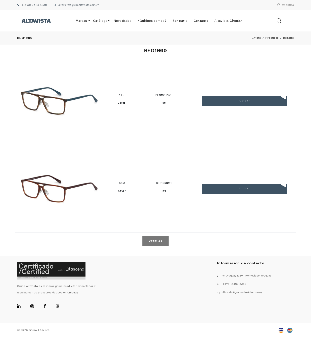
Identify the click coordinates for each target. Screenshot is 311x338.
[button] (59, 101)
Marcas (83, 21)
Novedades (122, 21)
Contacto (201, 21)
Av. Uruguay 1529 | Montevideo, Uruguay (246, 276)
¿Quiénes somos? (152, 21)
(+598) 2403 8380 (34, 5)
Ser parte (179, 21)
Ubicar (244, 101)
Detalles (155, 241)
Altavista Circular (228, 21)
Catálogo (102, 21)
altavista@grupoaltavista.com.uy (78, 5)
